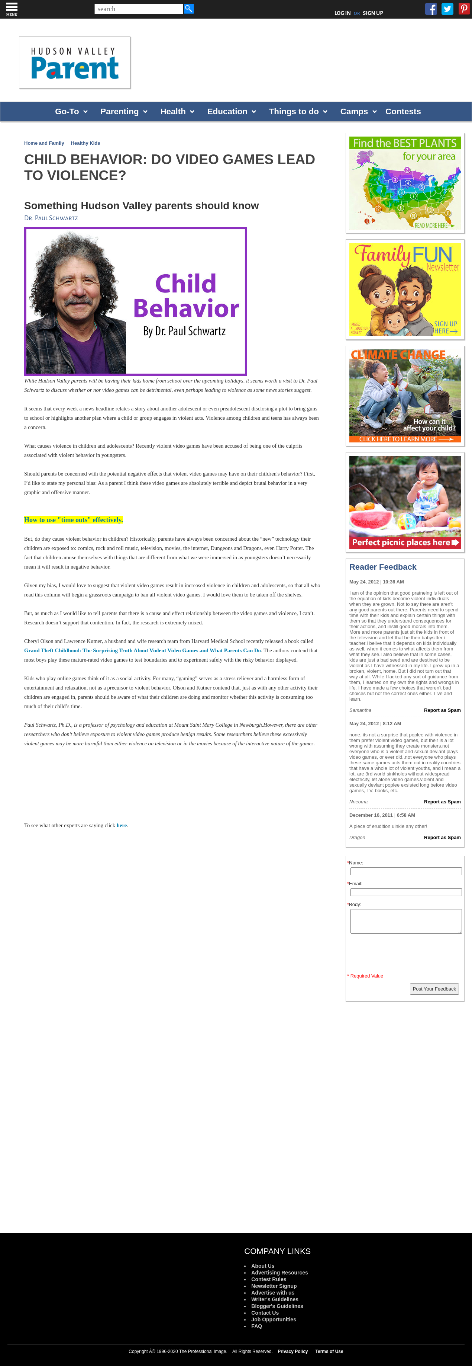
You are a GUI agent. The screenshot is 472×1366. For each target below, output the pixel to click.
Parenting (119, 111)
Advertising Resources (279, 1273)
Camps (354, 111)
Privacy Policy (293, 1351)
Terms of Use (329, 1351)
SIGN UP (373, 13)
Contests (403, 111)
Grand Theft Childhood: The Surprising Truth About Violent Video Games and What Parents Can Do (142, 650)
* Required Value (365, 976)
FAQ (256, 1326)
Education (227, 111)
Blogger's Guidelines (277, 1306)
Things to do (294, 111)
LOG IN (342, 13)
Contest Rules (268, 1279)
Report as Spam (442, 710)
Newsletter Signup (274, 1286)
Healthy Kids (85, 143)
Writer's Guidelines (274, 1299)
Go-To (67, 111)
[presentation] (406, 954)
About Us (262, 1266)
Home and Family (44, 143)
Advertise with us (272, 1293)
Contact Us (265, 1313)
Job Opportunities (273, 1319)
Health (172, 111)
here (122, 825)
